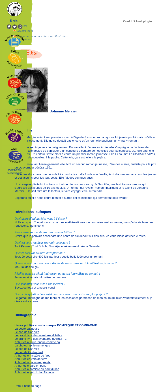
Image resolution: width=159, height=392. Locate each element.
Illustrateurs (25, 30)
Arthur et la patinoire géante (32, 362)
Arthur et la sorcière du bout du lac (37, 369)
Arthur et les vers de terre (31, 359)
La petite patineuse (27, 328)
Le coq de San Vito (27, 332)
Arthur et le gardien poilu (30, 365)
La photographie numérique (32, 345)
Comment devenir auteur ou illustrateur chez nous (43, 37)
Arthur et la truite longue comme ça (37, 342)
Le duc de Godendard (29, 352)
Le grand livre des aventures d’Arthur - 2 (41, 338)
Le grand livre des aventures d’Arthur (38, 335)
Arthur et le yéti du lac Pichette (34, 372)
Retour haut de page (28, 386)
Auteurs (22, 25)
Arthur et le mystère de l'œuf (33, 355)
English (14, 20)
